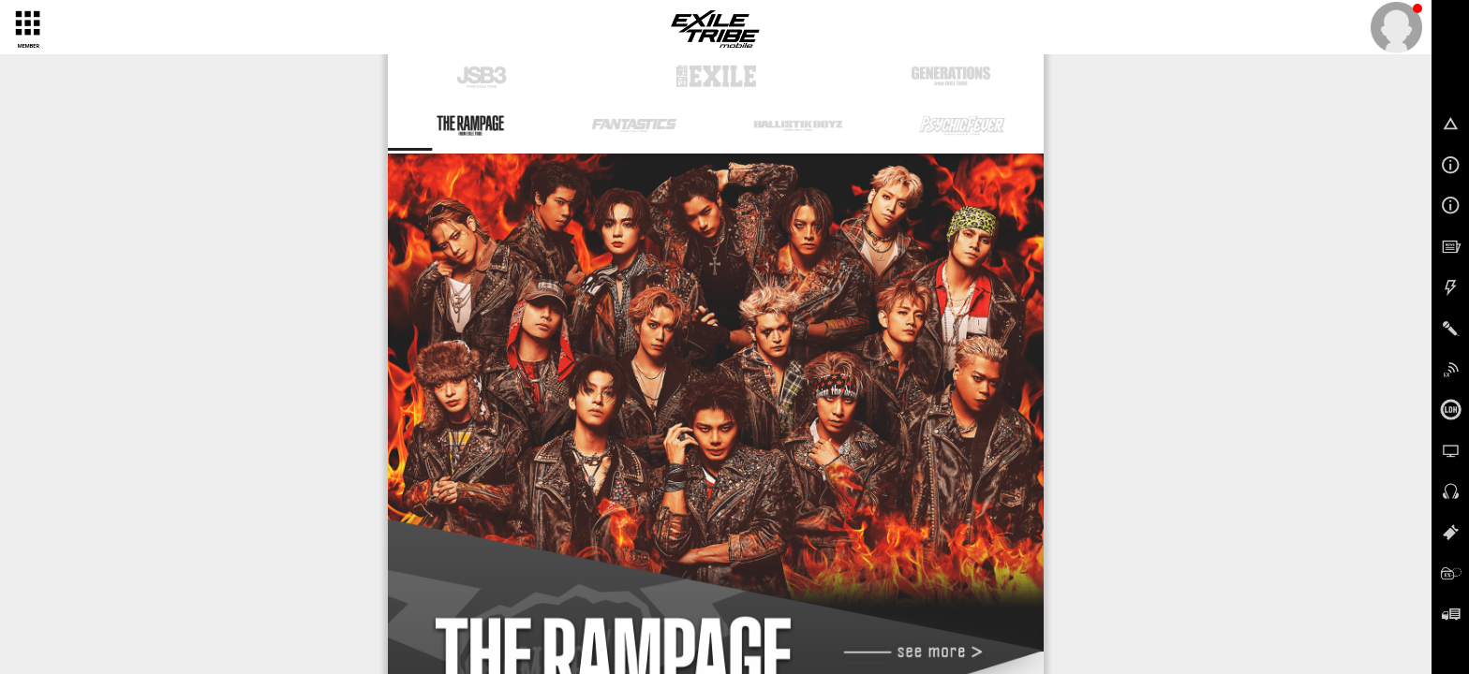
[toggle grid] (26, 22)
